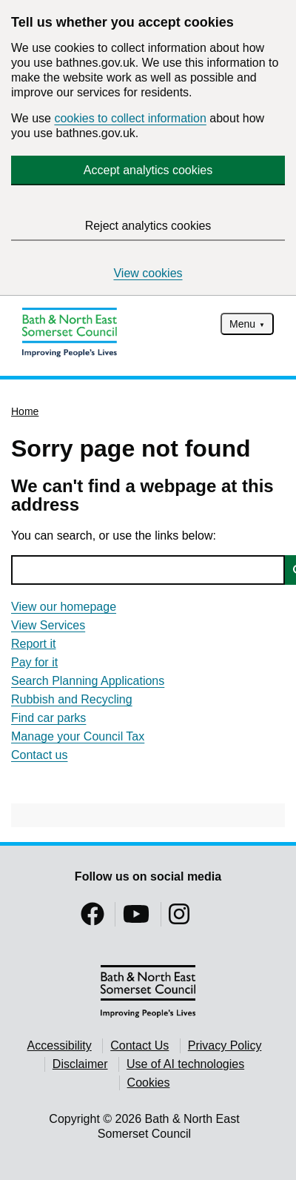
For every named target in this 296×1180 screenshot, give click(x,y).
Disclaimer (80, 1064)
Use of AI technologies (185, 1064)
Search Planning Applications (87, 680)
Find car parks (48, 718)
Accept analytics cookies (148, 170)
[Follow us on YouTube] (136, 918)
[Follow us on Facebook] (92, 918)
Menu (242, 324)
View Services (48, 625)
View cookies (147, 273)
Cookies (148, 1082)
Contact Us (139, 1045)
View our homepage (63, 606)
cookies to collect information (130, 118)
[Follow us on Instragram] (179, 918)
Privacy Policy (225, 1045)
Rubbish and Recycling (71, 699)
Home (24, 411)
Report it (33, 643)
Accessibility (59, 1045)
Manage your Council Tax (77, 736)
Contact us (39, 755)
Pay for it (34, 662)
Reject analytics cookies (148, 225)
